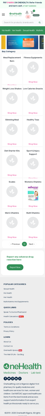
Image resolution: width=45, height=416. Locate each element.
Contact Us (8, 346)
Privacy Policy (9, 331)
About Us (7, 342)
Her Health (16, 30)
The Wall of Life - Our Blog (14, 354)
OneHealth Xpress (13, 350)
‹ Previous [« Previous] (15, 244)
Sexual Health (29, 30)
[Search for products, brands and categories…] (18, 22)
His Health (6, 30)
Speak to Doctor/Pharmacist (15, 312)
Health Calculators (14, 316)
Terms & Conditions (11, 327)
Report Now (15, 267)
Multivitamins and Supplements (16, 301)
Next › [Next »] (32, 244)
